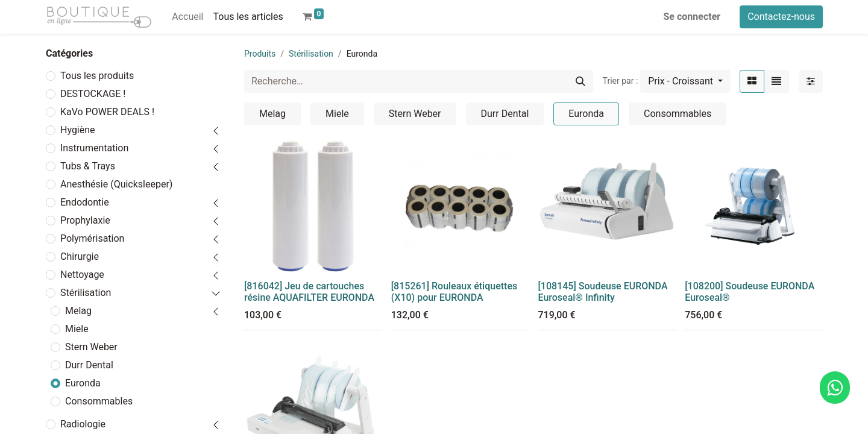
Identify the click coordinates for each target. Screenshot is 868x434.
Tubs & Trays (87, 166)
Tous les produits (97, 75)
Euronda (83, 383)
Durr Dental (89, 365)
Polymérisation (92, 238)
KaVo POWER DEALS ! (107, 112)
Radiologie (82, 424)
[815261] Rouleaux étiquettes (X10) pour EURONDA (454, 291)
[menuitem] (187, 17)
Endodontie (84, 202)
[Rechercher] (580, 81)
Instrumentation (94, 148)
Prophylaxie (85, 220)
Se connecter (692, 16)
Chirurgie (79, 256)
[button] (685, 81)
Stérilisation (85, 292)
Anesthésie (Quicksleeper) (116, 184)
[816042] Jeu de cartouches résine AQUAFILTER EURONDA (309, 291)
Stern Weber (91, 347)
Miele (77, 329)
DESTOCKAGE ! (92, 93)
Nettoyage (82, 274)
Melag (78, 310)
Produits (259, 53)
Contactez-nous (781, 16)
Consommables (99, 401)
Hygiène (77, 130)
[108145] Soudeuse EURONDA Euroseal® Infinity (603, 291)
